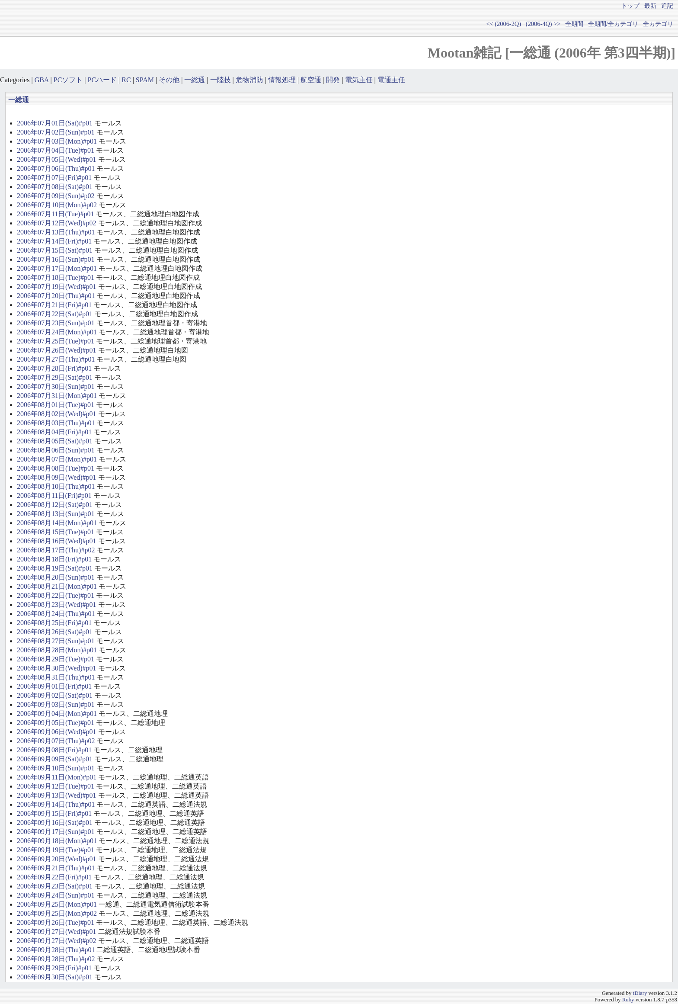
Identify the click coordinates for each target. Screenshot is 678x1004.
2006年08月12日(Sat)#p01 (55, 504)
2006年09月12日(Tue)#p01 (55, 786)
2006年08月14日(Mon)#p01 (57, 522)
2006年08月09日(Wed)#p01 (56, 477)
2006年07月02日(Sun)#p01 (56, 132)
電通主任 (391, 79)
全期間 (574, 23)
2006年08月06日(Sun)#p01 (56, 450)
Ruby (628, 1000)
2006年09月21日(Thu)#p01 (56, 868)
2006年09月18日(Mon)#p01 (57, 840)
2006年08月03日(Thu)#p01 (56, 423)
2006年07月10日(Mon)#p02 (57, 204)
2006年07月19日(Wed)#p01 (56, 286)
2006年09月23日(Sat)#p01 (55, 886)
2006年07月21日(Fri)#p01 (54, 304)
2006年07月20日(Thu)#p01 (56, 295)
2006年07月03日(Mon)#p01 (57, 141)
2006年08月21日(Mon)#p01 (57, 586)
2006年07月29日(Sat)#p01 (55, 377)
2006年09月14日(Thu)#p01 (56, 804)
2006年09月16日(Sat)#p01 (55, 822)
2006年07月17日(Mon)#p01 (57, 268)
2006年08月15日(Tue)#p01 (55, 532)
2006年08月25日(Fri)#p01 (54, 622)
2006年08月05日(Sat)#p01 (55, 441)
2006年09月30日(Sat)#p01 (55, 977)
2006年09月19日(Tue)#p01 (55, 849)
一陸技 (220, 79)
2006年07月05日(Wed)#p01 (56, 159)
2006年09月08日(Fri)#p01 (54, 750)
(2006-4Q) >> (543, 23)
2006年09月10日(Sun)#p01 (56, 768)
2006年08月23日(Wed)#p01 (56, 604)
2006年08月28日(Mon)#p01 (57, 650)
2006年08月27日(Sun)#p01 (56, 641)
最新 (650, 5)
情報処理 (282, 79)
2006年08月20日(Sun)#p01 (56, 577)
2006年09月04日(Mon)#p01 (57, 713)
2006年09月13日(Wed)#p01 (56, 795)
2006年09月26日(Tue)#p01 (55, 922)
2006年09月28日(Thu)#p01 (56, 949)
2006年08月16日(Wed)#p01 (56, 541)
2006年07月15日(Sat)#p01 (55, 250)
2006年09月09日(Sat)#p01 (55, 759)
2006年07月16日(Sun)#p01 (56, 259)
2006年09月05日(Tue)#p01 (55, 722)
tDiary (640, 993)
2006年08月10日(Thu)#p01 (56, 486)
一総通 (194, 79)
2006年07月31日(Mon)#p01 (57, 395)
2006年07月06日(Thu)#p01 (56, 168)
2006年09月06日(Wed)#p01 (56, 731)
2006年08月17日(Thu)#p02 (56, 550)
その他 (169, 79)
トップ (630, 5)
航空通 (311, 79)
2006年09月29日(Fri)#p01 (54, 968)
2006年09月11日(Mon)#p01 (56, 777)
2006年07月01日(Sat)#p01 (55, 123)
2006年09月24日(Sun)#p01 (56, 895)
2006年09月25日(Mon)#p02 (57, 913)
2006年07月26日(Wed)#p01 (56, 350)
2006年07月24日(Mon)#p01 (57, 332)
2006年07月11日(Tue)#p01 (55, 214)
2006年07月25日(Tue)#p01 (55, 341)
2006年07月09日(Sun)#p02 (56, 195)
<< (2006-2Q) (503, 23)
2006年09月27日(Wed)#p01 (56, 931)
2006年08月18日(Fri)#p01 (54, 559)
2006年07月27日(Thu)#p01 (56, 359)
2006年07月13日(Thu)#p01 (56, 232)
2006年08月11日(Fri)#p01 (54, 495)
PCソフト (68, 79)
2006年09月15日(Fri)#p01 (54, 813)
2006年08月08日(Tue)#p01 (55, 468)
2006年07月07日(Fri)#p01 (54, 177)
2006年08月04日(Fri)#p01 (54, 432)
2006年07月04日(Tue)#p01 (55, 150)
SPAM (145, 79)
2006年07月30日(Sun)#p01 (56, 386)
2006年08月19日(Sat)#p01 (55, 568)
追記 (667, 5)
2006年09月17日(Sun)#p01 (56, 831)
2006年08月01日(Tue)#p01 (55, 404)
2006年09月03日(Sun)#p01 (56, 704)
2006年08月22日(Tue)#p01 (55, 595)
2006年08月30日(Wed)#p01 (56, 668)
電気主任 (359, 79)
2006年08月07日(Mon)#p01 (57, 459)
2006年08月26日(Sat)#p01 (55, 631)
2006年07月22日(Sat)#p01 (55, 314)
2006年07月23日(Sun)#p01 (56, 323)
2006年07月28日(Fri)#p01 (54, 368)
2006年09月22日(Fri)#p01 (54, 877)
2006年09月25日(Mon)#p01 (57, 904)
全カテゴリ (658, 23)
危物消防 (249, 79)
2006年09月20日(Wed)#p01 (56, 859)
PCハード (102, 79)
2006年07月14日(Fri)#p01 (54, 241)
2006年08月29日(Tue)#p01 (55, 659)
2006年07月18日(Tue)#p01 (55, 277)
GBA (42, 79)
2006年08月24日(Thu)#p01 (56, 613)
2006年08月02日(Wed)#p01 (56, 413)
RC (126, 79)
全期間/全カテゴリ (613, 23)
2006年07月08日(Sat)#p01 (55, 186)
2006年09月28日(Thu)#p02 (56, 958)
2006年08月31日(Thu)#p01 (56, 677)
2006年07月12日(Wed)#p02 (56, 223)
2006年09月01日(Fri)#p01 (54, 686)
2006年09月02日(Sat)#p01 (55, 695)
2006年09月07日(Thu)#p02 (56, 740)
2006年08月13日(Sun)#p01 (56, 513)
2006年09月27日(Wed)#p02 (56, 940)
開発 (333, 79)
